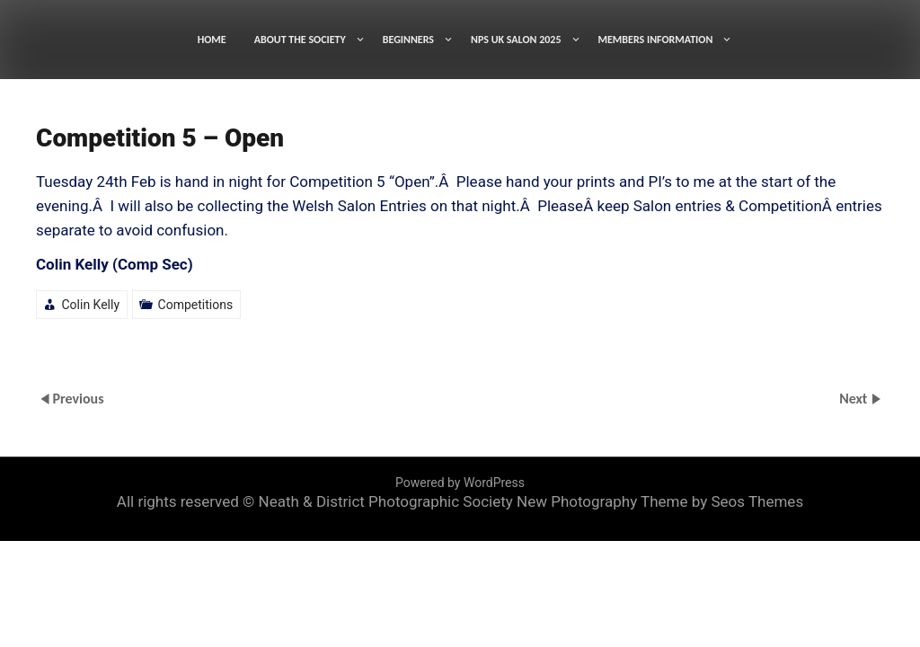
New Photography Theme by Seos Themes (660, 501)
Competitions (196, 304)
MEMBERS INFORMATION (655, 39)
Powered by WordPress (460, 482)
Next (855, 397)
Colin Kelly (90, 304)
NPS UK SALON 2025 (516, 39)
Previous (77, 397)
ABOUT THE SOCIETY (300, 39)
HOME (212, 39)
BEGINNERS (408, 39)
